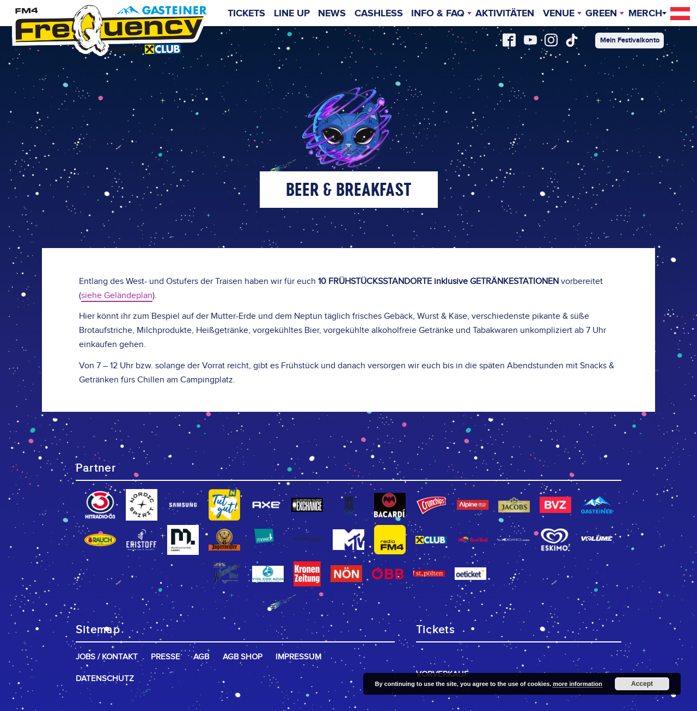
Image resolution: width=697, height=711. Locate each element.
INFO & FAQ (437, 14)
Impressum (298, 656)
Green (601, 14)
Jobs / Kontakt (107, 656)
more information (577, 684)
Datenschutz (105, 678)
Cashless (378, 14)
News (332, 14)
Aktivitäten (504, 14)
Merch (645, 14)
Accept (642, 684)
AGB (201, 656)
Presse (165, 656)
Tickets (246, 14)
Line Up (291, 14)
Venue (558, 14)
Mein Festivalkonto (629, 40)
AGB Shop (242, 656)
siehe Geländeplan (116, 295)
